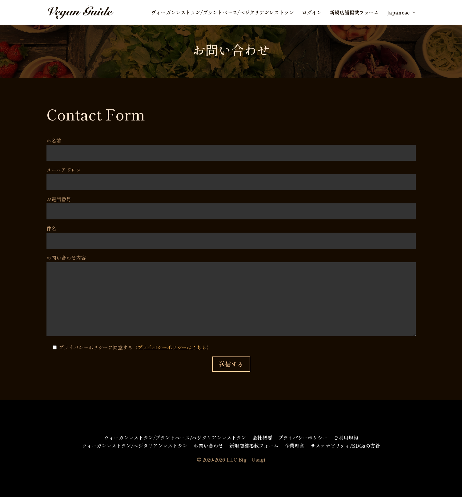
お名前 (231, 146)
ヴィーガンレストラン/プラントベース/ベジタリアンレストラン (222, 13)
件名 (231, 234)
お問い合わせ (208, 445)
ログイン (312, 13)
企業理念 (294, 445)
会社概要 (262, 437)
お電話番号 (231, 205)
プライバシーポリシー (302, 437)
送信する (231, 364)
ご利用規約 (346, 437)
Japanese (398, 13)
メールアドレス (231, 175)
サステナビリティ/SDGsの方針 (345, 445)
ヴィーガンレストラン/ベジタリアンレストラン (134, 445)
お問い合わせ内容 (231, 295)
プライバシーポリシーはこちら (172, 347)
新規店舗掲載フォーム (354, 13)
